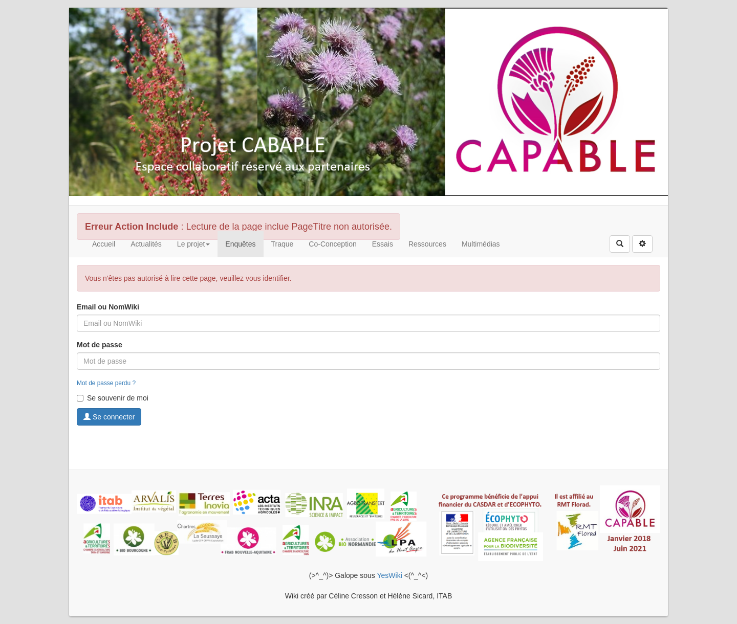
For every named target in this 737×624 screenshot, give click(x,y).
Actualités (146, 244)
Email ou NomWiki (108, 307)
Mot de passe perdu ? (106, 383)
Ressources (427, 244)
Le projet (193, 244)
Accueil (103, 244)
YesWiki (389, 575)
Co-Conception (332, 244)
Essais (382, 244)
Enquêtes (240, 244)
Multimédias (481, 244)
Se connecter (109, 417)
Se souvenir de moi (112, 398)
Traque (282, 244)
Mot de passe (99, 345)
